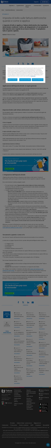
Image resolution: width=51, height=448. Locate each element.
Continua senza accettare (25, 79)
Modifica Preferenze (12, 79)
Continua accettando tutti (38, 79)
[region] (25, 74)
